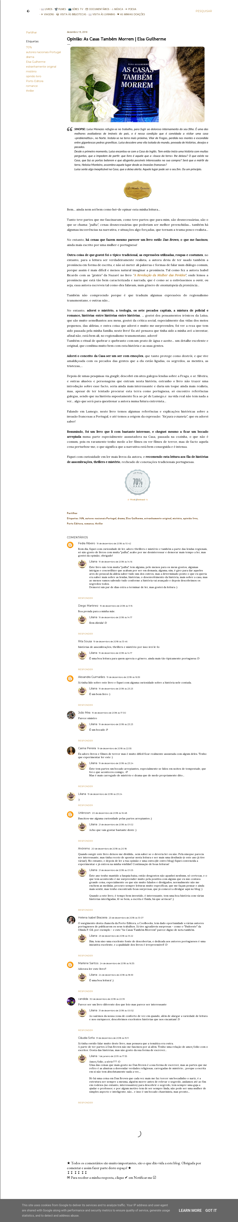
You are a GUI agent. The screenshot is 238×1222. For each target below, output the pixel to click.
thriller (30, 90)
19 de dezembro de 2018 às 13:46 (110, 641)
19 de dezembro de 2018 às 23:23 (116, 688)
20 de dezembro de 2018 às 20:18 (109, 848)
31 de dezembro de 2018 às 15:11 (112, 1038)
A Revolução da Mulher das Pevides (159, 275)
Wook (132, 499)
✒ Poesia (129, 9)
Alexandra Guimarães (91, 677)
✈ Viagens (45, 14)
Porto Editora (34, 81)
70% (29, 47)
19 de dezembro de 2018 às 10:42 (114, 543)
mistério (31, 71)
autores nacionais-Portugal (43, 52)
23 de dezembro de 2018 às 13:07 (126, 917)
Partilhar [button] (31, 32)
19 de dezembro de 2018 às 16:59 (123, 677)
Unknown (84, 813)
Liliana (93, 561)
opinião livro (33, 76)
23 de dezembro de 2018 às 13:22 (116, 935)
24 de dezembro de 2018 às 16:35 (117, 963)
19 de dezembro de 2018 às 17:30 (109, 712)
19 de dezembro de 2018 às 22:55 (114, 748)
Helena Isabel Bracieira (92, 917)
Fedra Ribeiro (86, 543)
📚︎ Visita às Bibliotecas (70, 14)
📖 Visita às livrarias (100, 14)
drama (30, 57)
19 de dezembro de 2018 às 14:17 (115, 617)
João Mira (84, 712)
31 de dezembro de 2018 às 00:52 (116, 1010)
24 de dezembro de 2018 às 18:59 (116, 974)
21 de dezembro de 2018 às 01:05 (116, 870)
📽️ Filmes (59, 9)
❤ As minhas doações (130, 14)
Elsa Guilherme (36, 61)
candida (83, 999)
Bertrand (141, 499)
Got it (211, 1210)
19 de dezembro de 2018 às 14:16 (115, 561)
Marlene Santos (88, 963)
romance (32, 86)
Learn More (190, 1210)
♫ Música (116, 9)
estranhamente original (41, 66)
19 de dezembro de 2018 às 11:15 (116, 605)
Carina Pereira (87, 748)
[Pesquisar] (204, 11)
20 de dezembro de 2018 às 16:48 (109, 813)
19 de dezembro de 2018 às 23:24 (116, 763)
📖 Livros (45, 9)
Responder (85, 598)
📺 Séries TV (74, 9)
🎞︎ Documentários (96, 9)
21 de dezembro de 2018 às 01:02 (116, 824)
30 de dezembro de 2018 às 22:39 (107, 999)
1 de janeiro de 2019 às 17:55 (113, 1056)
